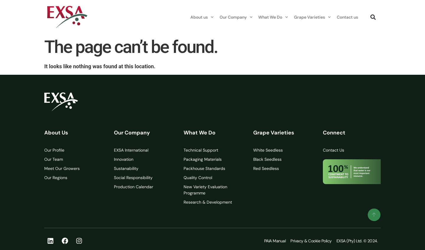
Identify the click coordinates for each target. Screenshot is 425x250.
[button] (373, 17)
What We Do (273, 17)
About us (202, 17)
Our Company (236, 17)
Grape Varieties (312, 17)
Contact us (347, 17)
